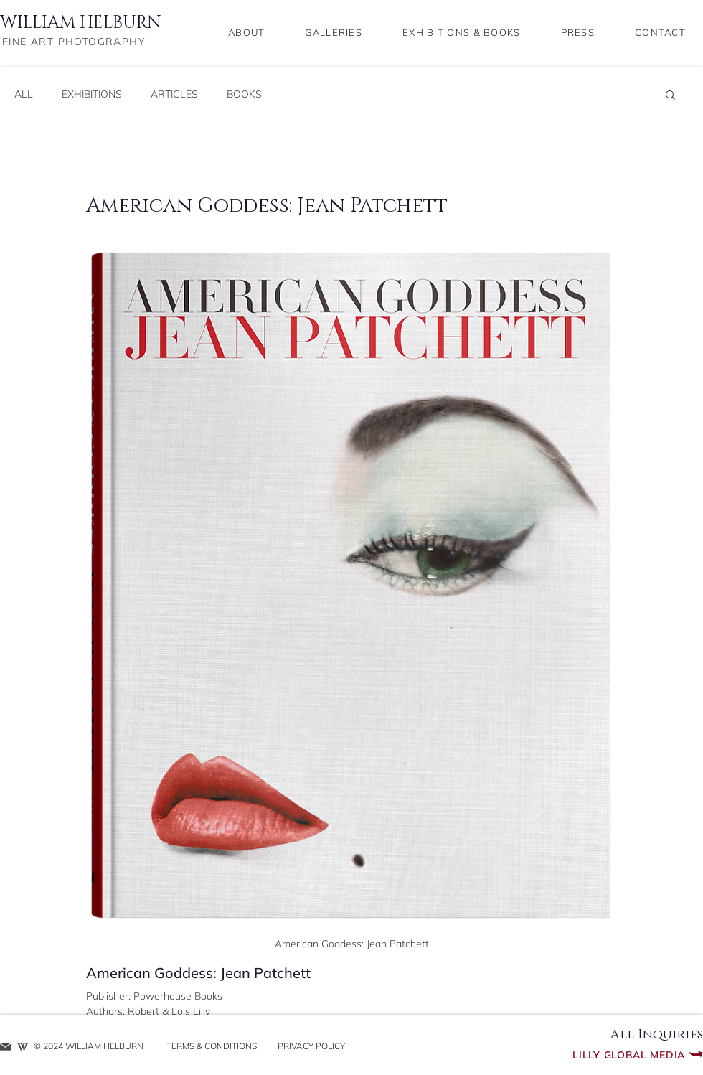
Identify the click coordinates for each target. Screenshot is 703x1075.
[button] (670, 94)
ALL (23, 94)
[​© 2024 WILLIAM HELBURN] (92, 1046)
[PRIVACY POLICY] (311, 1046)
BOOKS (244, 94)
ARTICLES (174, 94)
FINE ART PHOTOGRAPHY (73, 41)
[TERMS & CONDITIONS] (211, 1046)
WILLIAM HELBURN (80, 22)
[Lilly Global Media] (602, 1055)
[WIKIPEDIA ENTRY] (22, 1046)
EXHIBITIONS (92, 94)
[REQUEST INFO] (5, 1046)
